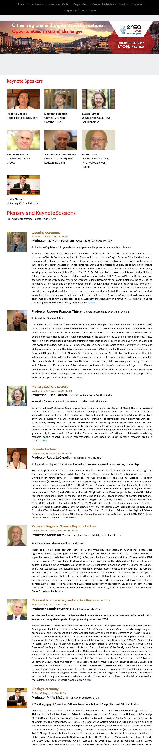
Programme (53, 4)
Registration (80, 4)
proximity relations (43, 574)
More (101, 300)
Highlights (108, 4)
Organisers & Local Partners (81, 10)
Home (20, 4)
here (76, 515)
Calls (65, 4)
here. (45, 438)
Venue (96, 4)
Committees (34, 4)
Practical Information (131, 4)
